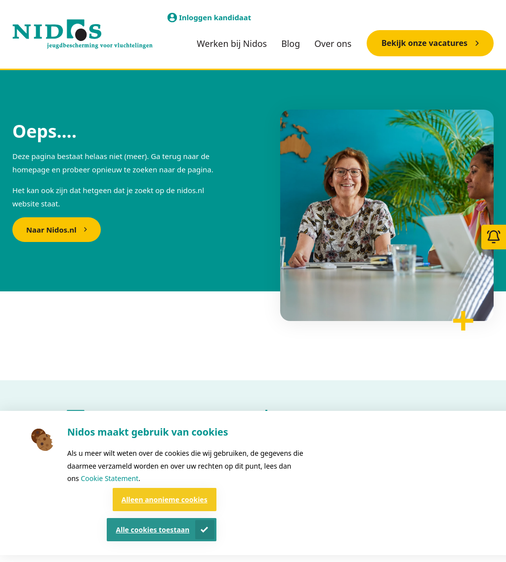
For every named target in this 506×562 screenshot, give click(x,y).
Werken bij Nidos (232, 43)
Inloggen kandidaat (215, 17)
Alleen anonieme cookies (165, 499)
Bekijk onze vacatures (424, 43)
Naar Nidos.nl (51, 230)
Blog (290, 43)
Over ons (332, 43)
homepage (31, 169)
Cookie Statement (109, 478)
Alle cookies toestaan (153, 529)
